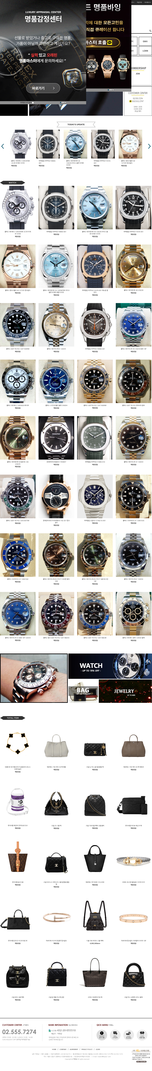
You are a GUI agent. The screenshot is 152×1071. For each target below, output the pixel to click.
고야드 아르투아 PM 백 (95, 997)
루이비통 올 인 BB (17, 882)
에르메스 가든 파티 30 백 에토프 (133, 767)
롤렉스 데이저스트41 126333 (56, 349)
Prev (2, 146)
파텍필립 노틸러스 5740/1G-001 (95, 520)
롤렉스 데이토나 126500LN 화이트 (18, 405)
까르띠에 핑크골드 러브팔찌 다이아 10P (133, 941)
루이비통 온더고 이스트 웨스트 (17, 941)
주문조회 (139, 2)
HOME (54, 1049)
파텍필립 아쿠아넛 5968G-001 (56, 232)
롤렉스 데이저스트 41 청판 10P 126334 (18, 637)
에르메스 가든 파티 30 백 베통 (56, 767)
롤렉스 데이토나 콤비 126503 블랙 (133, 638)
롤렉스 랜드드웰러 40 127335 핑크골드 (17, 290)
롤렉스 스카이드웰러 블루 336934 (56, 405)
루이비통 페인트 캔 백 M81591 (18, 825)
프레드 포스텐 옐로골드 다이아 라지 (133, 882)
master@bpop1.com (104, 1056)
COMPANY (63, 1049)
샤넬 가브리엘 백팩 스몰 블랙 (95, 825)
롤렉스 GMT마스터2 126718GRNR (95, 405)
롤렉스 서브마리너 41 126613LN (133, 520)
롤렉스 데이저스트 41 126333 (133, 462)
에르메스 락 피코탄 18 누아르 (95, 882)
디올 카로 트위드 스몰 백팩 (95, 941)
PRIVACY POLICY (86, 1049)
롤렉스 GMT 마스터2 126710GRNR (17, 349)
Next (149, 146)
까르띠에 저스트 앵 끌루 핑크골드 (56, 941)
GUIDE (98, 1049)
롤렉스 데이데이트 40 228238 (133, 290)
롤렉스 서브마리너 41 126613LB (17, 579)
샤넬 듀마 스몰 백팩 (18, 997)
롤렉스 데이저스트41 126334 (133, 579)
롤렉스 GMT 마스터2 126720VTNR (17, 520)
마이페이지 (147, 2)
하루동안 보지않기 (27, 102)
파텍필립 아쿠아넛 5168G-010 (95, 462)
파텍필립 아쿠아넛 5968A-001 (95, 349)
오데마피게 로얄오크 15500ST (56, 462)
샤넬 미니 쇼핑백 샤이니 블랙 (133, 997)
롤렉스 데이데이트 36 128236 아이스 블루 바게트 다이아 (75, 163)
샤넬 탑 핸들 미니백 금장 (56, 997)
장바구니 (131, 2)
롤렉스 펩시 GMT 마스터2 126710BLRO (56, 638)
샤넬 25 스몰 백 (56, 825)
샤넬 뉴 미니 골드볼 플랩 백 (95, 767)
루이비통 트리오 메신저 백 (133, 825)
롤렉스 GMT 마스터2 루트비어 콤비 (133, 405)
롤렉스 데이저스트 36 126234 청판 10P (133, 349)
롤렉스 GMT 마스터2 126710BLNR (95, 638)
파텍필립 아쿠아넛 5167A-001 (133, 232)
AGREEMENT (74, 1049)
